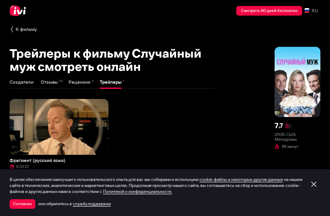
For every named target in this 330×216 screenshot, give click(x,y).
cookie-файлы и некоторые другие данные (241, 179)
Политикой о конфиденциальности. (137, 191)
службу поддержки (92, 203)
